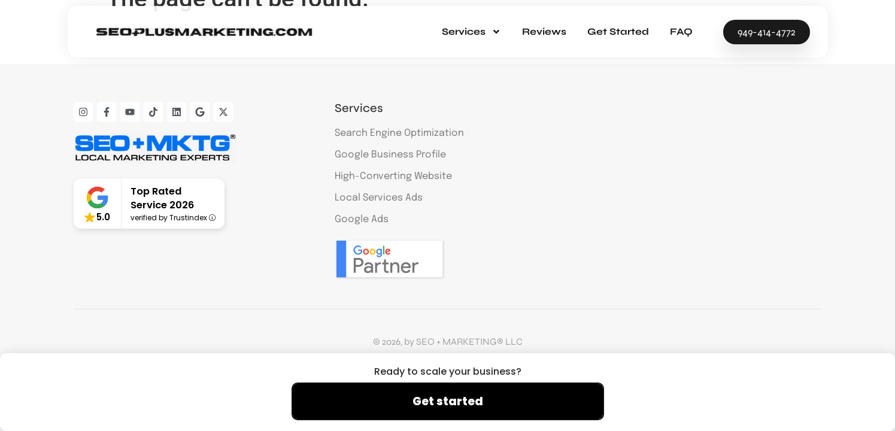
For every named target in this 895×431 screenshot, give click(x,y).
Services (471, 32)
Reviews (544, 31)
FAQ (681, 31)
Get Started (618, 31)
